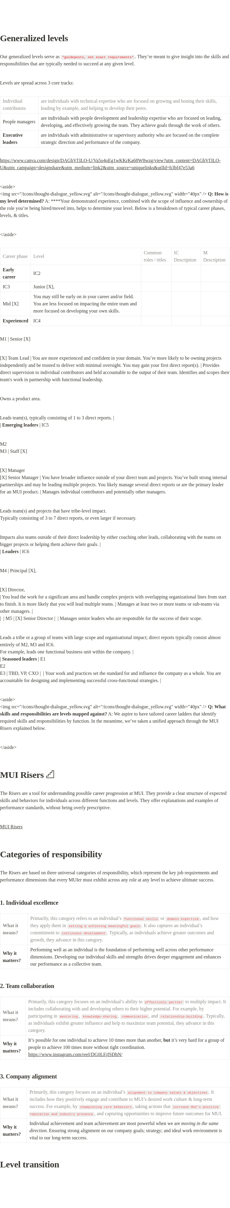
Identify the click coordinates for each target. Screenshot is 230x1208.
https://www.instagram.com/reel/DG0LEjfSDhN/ (75, 1054)
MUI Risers (11, 826)
